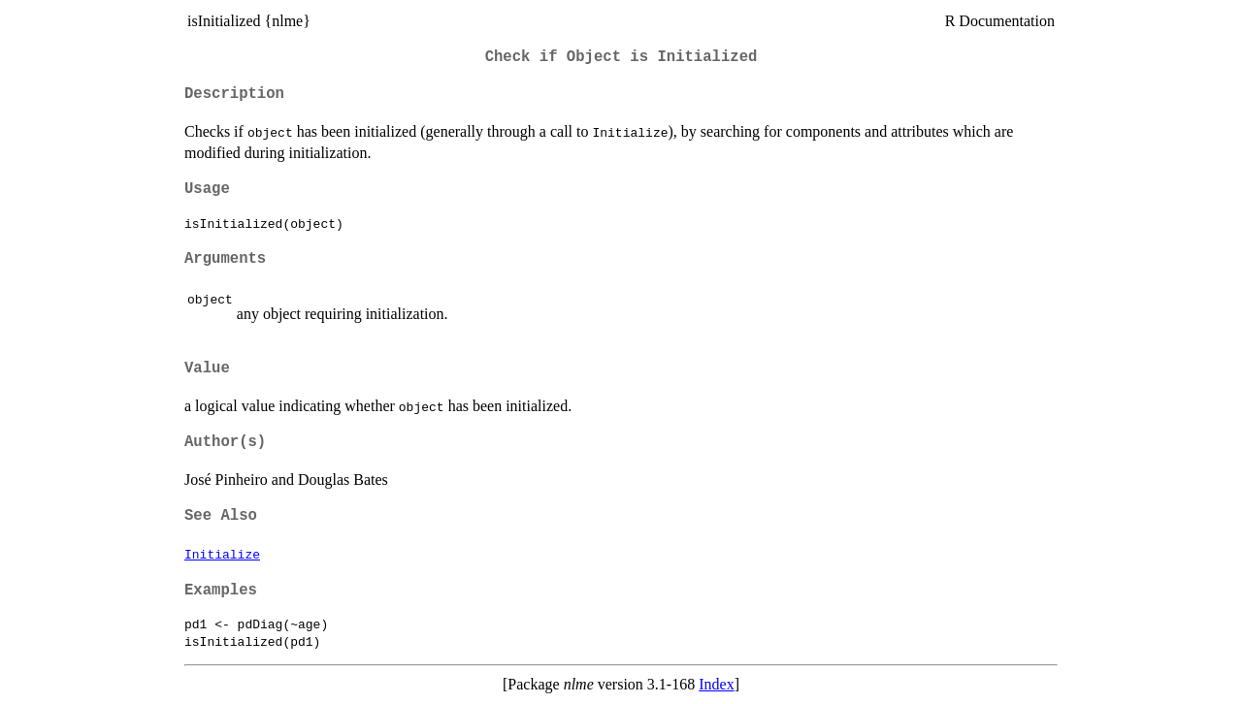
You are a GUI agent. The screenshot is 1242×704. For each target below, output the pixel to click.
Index (716, 684)
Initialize (222, 553)
